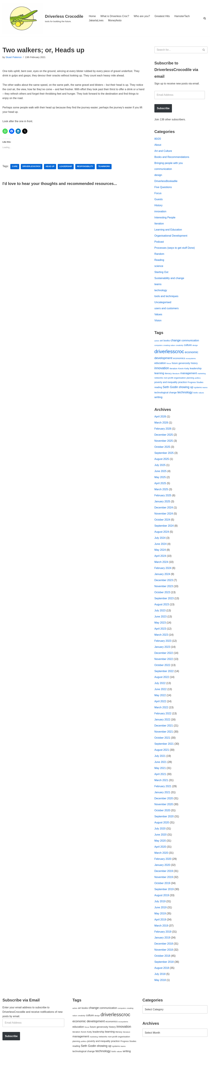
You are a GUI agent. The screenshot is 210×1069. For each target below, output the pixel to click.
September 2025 (164, 455)
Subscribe (163, 108)
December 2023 (163, 583)
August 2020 (161, 827)
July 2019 (160, 906)
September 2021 (164, 747)
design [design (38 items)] (195, 347)
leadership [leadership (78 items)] (195, 369)
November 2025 (163, 443)
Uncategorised (162, 303)
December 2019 (163, 876)
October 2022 (162, 668)
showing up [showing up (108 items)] (186, 389)
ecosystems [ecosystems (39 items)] (191, 360)
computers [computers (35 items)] (158, 347)
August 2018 (161, 973)
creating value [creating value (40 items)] (169, 347)
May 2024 (160, 552)
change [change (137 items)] (176, 341)
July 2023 (160, 613)
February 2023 (162, 644)
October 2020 (162, 815)
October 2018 (162, 961)
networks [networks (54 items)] (158, 379)
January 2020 (162, 869)
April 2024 (160, 558)
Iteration (159, 224)
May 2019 (160, 918)
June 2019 (160, 912)
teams (158, 285)
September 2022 (164, 674)
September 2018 (164, 967)
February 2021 (162, 790)
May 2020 (160, 845)
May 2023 (160, 626)
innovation (160, 212)
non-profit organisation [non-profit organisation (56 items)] (175, 379)
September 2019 (164, 894)
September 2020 (164, 821)
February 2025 (162, 497)
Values (158, 316)
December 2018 (163, 949)
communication (163, 169)
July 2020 (160, 833)
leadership (66, 167)
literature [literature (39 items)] (176, 375)
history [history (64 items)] (194, 364)
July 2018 (160, 979)
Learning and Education (168, 230)
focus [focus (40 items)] (169, 365)
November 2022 (163, 662)
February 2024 (162, 571)
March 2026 (161, 424)
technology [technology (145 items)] (185, 394)
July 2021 (160, 760)
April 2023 (160, 632)
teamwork (104, 167)
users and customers (166, 309)
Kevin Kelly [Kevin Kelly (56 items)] (183, 370)
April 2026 (160, 418)
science (158, 267)
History (158, 206)
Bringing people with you (168, 163)
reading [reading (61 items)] (158, 389)
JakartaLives (96, 20)
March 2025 (161, 491)
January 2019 (162, 943)
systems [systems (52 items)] (198, 389)
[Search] (204, 18)
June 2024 (160, 546)
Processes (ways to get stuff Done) (174, 248)
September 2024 (164, 528)
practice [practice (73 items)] (182, 384)
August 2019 (161, 900)
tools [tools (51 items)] (195, 394)
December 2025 (163, 436)
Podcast (159, 242)
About (157, 145)
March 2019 (161, 930)
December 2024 (163, 510)
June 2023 (160, 619)
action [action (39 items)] (156, 342)
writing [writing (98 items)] (158, 399)
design (158, 175)
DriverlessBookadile (166, 181)
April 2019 (160, 924)
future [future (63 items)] (175, 364)
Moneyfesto (115, 20)
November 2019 (163, 882)
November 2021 (163, 735)
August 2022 (161, 680)
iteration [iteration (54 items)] (174, 370)
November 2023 (163, 589)
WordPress (31, 1064)
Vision (157, 322)
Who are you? (142, 16)
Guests (158, 200)
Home (92, 16)
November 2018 (163, 955)
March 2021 (161, 784)
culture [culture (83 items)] (188, 346)
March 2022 (161, 711)
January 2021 (162, 796)
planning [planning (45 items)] (190, 380)
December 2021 (163, 729)
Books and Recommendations (171, 157)
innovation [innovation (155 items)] (161, 369)
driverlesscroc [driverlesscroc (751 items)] (169, 353)
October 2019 (162, 888)
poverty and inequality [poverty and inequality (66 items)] (166, 384)
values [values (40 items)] (201, 394)
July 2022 (160, 687)
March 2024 (161, 565)
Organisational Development (171, 236)
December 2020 (163, 802)
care (15, 167)
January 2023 (162, 650)
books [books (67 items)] (167, 342)
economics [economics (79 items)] (179, 359)
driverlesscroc (31, 167)
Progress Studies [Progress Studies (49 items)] (195, 384)
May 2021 (160, 772)
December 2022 (163, 656)
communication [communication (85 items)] (190, 342)
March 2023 (161, 638)
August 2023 (161, 607)
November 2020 (163, 808)
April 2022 (160, 705)
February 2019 (162, 936)
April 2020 (160, 851)
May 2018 (160, 985)
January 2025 (162, 504)
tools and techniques (166, 297)
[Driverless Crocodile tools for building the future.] (42, 18)
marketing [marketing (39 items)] (202, 375)
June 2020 (160, 839)
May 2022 (160, 699)
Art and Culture (163, 151)
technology (160, 291)
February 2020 (162, 863)
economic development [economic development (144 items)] (89, 1026)
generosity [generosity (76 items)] (184, 364)
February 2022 (162, 717)
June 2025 (160, 473)
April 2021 (160, 778)
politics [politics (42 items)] (198, 380)
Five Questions (163, 188)
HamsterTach (182, 16)
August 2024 (161, 534)
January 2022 (162, 723)
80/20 (157, 139)
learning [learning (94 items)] (159, 374)
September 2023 (164, 601)
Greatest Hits (162, 16)
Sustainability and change (169, 279)
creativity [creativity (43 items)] (179, 347)
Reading (159, 261)
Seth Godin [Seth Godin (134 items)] (170, 389)
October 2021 (162, 741)
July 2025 (160, 467)
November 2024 (163, 516)
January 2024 (162, 577)
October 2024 (162, 522)
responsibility (85, 167)
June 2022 (160, 693)
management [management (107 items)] (188, 374)
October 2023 (162, 595)
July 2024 (160, 540)
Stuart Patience (14, 57)
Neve (5, 1064)
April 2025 (160, 485)
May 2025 (160, 479)
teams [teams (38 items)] (204, 389)
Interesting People (165, 218)
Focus (158, 194)
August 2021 (161, 754)
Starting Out (161, 273)
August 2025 (161, 461)
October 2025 (162, 449)
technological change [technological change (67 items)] (165, 394)
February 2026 (162, 430)
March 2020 (161, 857)
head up (50, 167)
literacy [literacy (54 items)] (168, 375)
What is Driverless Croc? (114, 16)
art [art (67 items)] (161, 342)
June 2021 (160, 766)
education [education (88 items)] (160, 364)
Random (159, 255)
